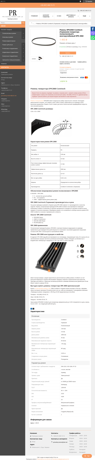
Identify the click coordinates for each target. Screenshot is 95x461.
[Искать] (23, 22)
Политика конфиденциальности (60, 459)
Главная (34, 16)
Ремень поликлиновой (37, 100)
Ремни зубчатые (7, 45)
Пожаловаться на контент (44, 459)
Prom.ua (56, 457)
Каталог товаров (6, 29)
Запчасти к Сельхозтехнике (11, 60)
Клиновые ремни (7, 37)
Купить (68, 53)
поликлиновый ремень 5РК (43, 288)
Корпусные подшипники (10, 56)
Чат (87, 456)
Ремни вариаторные (8, 41)
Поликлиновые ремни (9, 33)
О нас (59, 16)
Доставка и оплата (70, 16)
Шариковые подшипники (10, 52)
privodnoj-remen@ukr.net (8, 95)
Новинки (4, 63)
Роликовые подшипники (10, 48)
